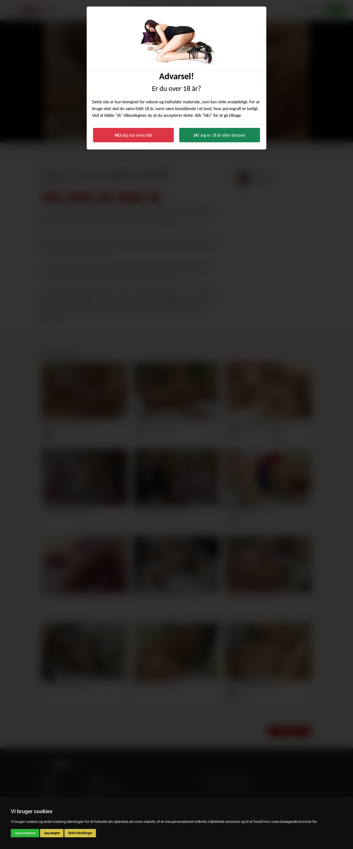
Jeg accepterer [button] (25, 833)
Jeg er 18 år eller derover (220, 135)
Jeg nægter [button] (52, 833)
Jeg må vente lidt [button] (133, 135)
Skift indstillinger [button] (80, 833)
